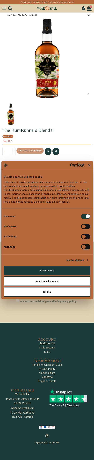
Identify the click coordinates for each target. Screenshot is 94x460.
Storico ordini (47, 343)
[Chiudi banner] (89, 165)
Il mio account (47, 347)
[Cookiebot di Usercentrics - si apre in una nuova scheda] (70, 165)
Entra (47, 351)
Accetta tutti (47, 270)
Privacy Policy (47, 368)
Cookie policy (47, 373)
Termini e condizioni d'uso (47, 364)
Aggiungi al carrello (30, 150)
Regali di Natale (47, 381)
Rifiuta (47, 291)
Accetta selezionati (47, 281)
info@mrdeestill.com (22, 408)
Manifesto (47, 377)
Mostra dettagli (75, 260)
